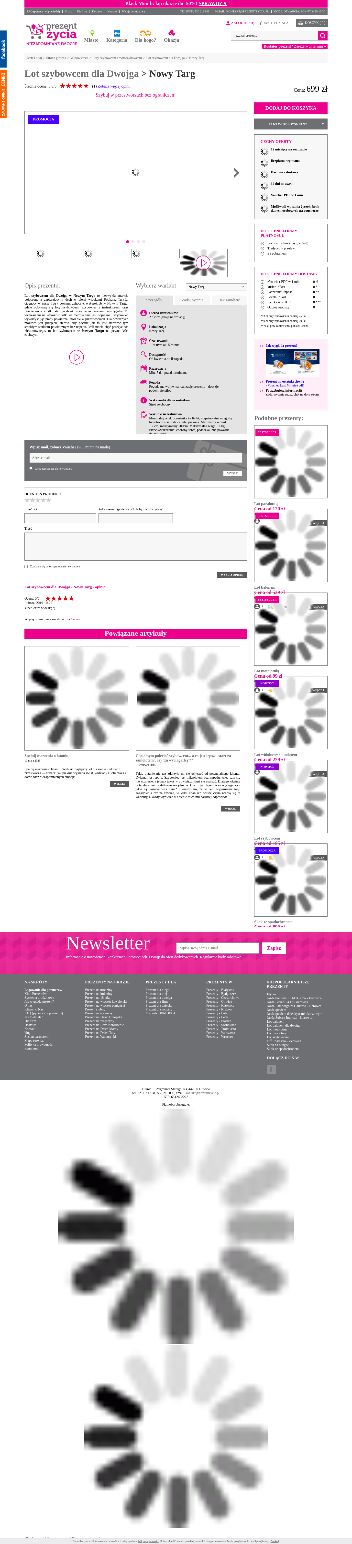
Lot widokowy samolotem (275, 754)
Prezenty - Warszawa (220, 1033)
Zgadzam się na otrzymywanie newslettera (55, 566)
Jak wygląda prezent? (39, 1001)
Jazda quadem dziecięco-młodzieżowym (294, 1014)
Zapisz (274, 948)
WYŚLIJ (232, 473)
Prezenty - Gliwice (219, 1001)
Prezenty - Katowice (220, 1005)
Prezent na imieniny (98, 994)
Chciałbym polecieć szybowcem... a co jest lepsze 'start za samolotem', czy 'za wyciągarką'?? (183, 758)
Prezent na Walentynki (100, 1037)
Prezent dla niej (156, 994)
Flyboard (273, 994)
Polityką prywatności (148, 1541)
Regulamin (31, 1048)
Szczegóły (154, 300)
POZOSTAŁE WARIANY (288, 124)
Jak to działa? (33, 1017)
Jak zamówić (230, 300)
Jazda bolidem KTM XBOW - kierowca (294, 998)
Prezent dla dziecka (159, 1005)
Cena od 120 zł (269, 508)
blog (27, 1033)
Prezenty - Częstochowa (222, 998)
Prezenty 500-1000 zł (160, 1013)
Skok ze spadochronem (273, 922)
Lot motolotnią (266, 671)
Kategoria (116, 40)
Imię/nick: (31, 509)
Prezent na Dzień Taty (100, 1033)
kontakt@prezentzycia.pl (202, 1093)
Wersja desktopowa (133, 11)
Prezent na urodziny (98, 990)
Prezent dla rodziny (159, 1009)
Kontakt (112, 11)
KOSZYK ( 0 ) (315, 23)
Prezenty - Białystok (220, 990)
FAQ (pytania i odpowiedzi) (43, 11)
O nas (68, 11)
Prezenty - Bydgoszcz (221, 994)
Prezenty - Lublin (218, 1013)
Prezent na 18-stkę (97, 998)
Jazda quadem (276, 1010)
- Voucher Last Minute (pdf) (285, 383)
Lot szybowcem (267, 838)
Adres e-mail (131, 509)
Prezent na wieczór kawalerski (106, 1001)
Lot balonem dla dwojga (283, 1025)
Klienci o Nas (33, 1009)
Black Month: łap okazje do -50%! (161, 3)
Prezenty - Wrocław (219, 1037)
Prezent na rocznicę (98, 1013)
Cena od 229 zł (269, 759)
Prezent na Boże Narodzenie (104, 1025)
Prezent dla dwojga (159, 998)
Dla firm (82, 11)
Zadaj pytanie (192, 300)
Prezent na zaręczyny (99, 1021)
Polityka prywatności (39, 1044)
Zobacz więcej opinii (114, 86)
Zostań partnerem (36, 1037)
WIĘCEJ (119, 783)
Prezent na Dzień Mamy (101, 1029)
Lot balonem (264, 587)
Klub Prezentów (35, 994)
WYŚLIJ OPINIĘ (232, 574)
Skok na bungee (278, 1045)
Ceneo (75, 619)
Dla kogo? (145, 40)
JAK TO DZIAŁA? (277, 23)
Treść (28, 528)
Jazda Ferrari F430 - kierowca (287, 1002)
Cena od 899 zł (269, 927)
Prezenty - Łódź (217, 1017)
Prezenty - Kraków (219, 1009)
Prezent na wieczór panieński (105, 1005)
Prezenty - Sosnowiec (221, 1025)
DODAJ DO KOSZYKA (291, 108)
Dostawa (97, 11)
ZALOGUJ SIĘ (242, 23)
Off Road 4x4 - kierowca (284, 1041)
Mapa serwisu (34, 1040)
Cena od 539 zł (269, 592)
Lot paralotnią (266, 504)
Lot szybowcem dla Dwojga (81, 73)
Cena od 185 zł (269, 843)
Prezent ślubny (95, 1009)
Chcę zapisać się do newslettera (53, 468)
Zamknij (275, 1541)
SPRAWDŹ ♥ (213, 3)
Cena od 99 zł (268, 676)
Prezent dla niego (157, 990)
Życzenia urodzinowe (39, 998)
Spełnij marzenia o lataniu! (47, 756)
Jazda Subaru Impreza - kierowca (290, 1017)
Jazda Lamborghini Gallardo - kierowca (294, 1006)
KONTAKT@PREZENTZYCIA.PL (247, 11)
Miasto (91, 40)
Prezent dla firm (157, 1001)
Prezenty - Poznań (218, 1021)
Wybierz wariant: (157, 285)
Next (236, 172)
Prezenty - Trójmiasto (221, 1029)
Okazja (171, 40)
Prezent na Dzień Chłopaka (103, 1017)
